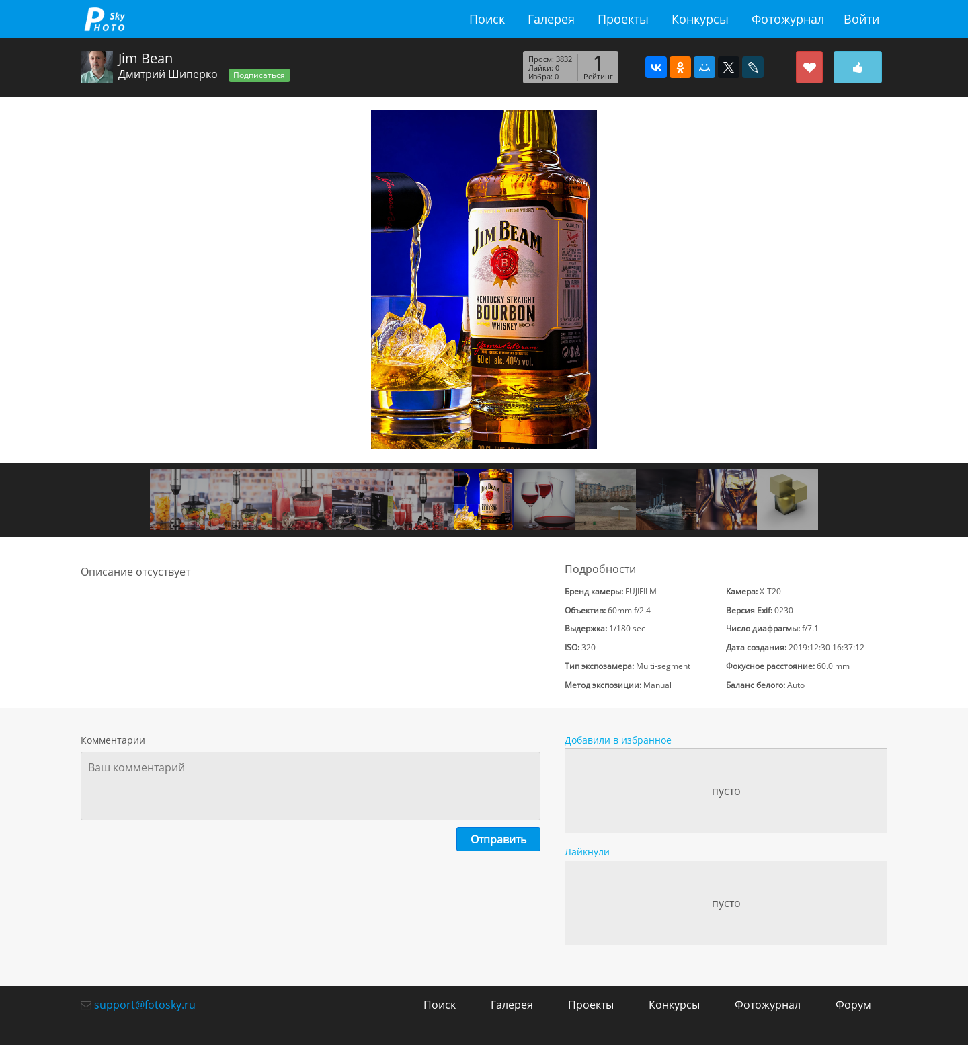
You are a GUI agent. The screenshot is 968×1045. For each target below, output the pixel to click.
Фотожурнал (788, 19)
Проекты (623, 19)
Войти (861, 19)
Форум (853, 1004)
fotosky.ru (104, 18)
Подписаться (259, 75)
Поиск (487, 19)
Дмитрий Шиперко (168, 74)
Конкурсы (700, 19)
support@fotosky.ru (145, 1004)
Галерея (551, 19)
